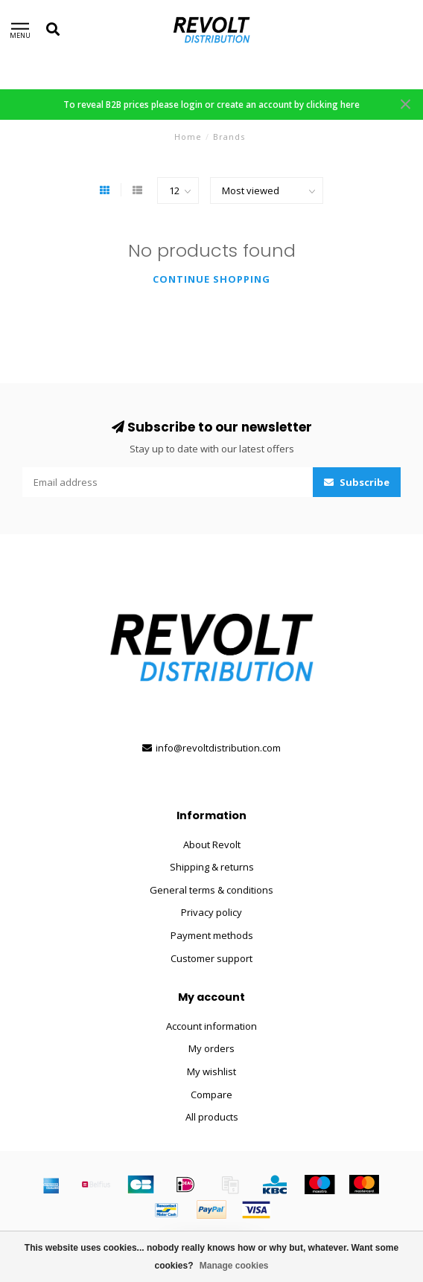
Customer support (211, 958)
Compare (211, 1094)
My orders (211, 1048)
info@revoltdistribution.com (218, 747)
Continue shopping (211, 279)
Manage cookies (234, 1265)
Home (188, 136)
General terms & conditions (211, 890)
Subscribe (356, 482)
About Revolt (212, 844)
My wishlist (211, 1071)
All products (211, 1117)
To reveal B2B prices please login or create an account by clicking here (211, 104)
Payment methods (212, 935)
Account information (211, 1026)
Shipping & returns (212, 867)
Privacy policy (211, 912)
